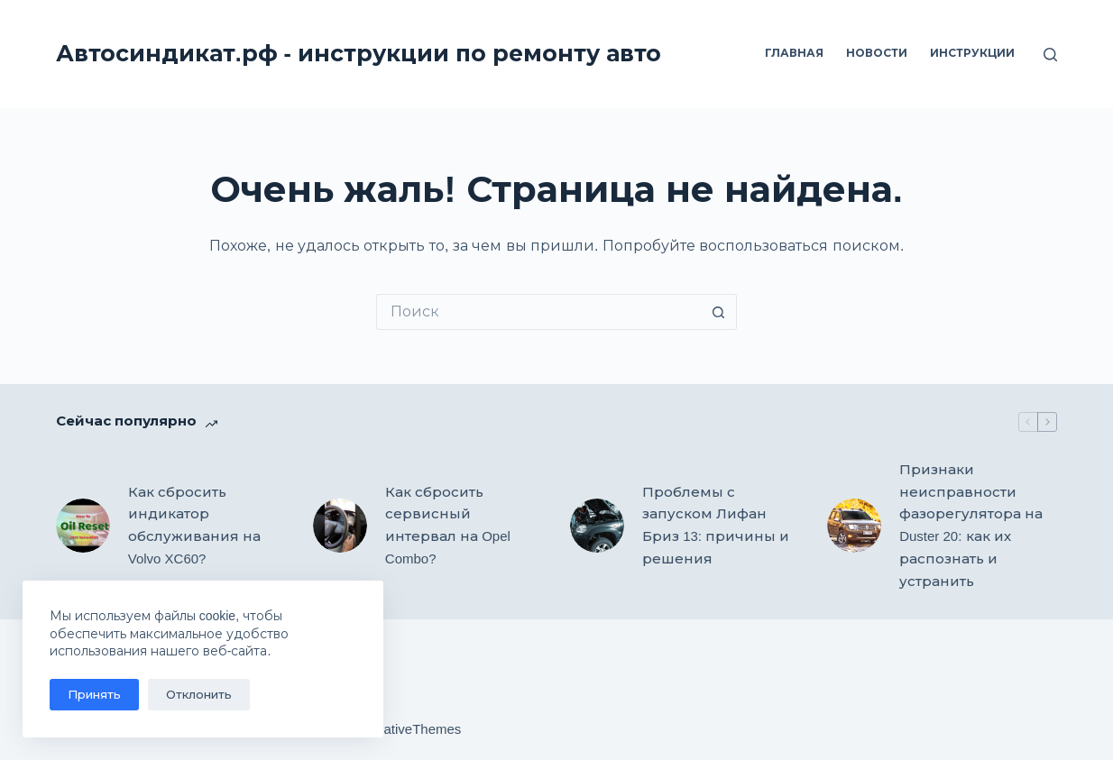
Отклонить (199, 694)
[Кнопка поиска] (719, 312)
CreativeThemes (411, 729)
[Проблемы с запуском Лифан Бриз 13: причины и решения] (597, 526)
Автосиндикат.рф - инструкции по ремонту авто (358, 53)
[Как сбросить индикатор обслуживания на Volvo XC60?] (83, 526)
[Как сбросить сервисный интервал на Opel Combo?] (340, 526)
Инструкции (972, 53)
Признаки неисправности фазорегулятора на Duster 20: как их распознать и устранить (971, 525)
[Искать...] (538, 312)
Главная (794, 53)
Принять (94, 694)
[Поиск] (1050, 54)
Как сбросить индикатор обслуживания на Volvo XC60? (194, 525)
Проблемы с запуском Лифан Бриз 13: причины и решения (715, 525)
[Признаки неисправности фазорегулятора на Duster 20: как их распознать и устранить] (854, 526)
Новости (876, 53)
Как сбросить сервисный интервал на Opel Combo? (448, 525)
